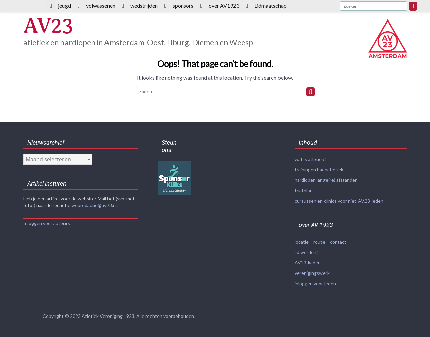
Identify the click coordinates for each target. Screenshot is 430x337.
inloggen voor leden (315, 283)
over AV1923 (224, 5)
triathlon (304, 190)
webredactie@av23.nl (94, 205)
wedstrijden (144, 5)
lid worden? (306, 252)
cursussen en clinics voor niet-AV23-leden (339, 201)
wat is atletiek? (310, 159)
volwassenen (100, 5)
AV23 (48, 25)
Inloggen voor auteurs (46, 223)
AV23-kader (307, 262)
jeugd (64, 5)
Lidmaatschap (270, 5)
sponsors (183, 5)
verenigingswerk (312, 273)
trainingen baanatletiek (319, 169)
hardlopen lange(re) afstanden (326, 180)
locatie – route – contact (320, 242)
